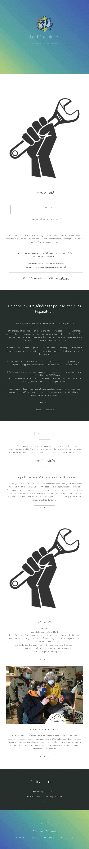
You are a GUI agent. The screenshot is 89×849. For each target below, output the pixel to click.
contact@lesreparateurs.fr (45, 791)
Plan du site (35, 837)
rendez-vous (64, 278)
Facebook (39, 831)
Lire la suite (44, 508)
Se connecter (62, 837)
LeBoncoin (52, 831)
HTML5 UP (51, 837)
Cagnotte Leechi (59, 381)
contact (29, 267)
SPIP (71, 837)
